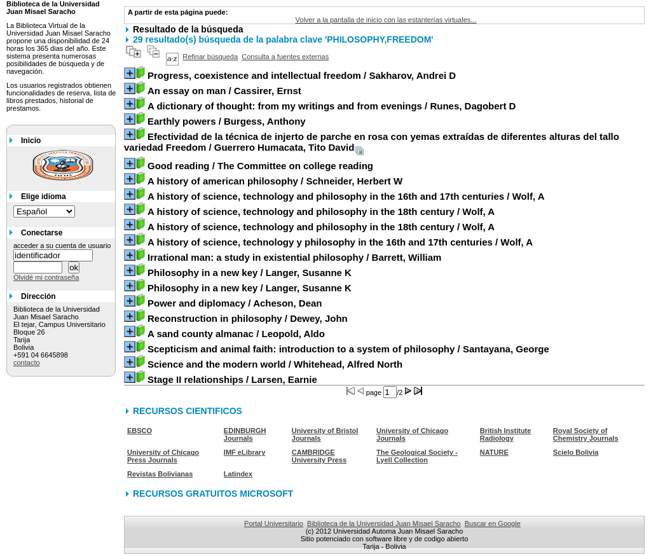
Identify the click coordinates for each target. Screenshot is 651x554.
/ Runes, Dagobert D (331, 105)
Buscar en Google (493, 523)
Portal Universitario (273, 523)
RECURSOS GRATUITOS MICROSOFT (213, 493)
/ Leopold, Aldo (236, 333)
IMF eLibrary (244, 452)
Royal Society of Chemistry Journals (586, 434)
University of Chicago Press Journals (163, 456)
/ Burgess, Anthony (226, 121)
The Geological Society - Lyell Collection (417, 456)
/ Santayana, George (348, 348)
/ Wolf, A (346, 196)
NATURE (494, 452)
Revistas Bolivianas (160, 474)
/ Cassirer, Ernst (224, 90)
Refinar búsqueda (210, 56)
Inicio (31, 140)
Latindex (238, 474)
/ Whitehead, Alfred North (274, 364)
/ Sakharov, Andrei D (301, 75)
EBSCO (139, 430)
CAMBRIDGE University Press (319, 456)
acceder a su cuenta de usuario (62, 245)
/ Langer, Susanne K (249, 272)
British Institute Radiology (505, 434)
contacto (26, 362)
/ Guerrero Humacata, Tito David (371, 142)
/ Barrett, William (294, 257)
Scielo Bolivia (576, 452)
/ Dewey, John (247, 318)
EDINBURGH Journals (245, 434)
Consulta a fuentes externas (285, 56)
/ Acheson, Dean (234, 303)
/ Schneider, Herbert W (274, 181)
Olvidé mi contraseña (46, 277)
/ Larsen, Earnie (232, 379)
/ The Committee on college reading (260, 165)
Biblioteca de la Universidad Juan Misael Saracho (384, 523)
